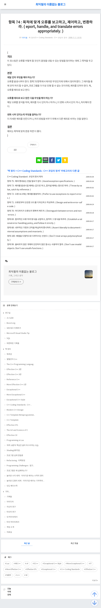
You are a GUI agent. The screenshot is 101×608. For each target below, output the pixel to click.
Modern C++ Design (15, 410)
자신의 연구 (11, 507)
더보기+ (95, 581)
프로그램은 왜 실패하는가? (17, 471)
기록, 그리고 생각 (16, 276)
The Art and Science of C (17, 430)
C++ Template (13, 420)
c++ (18, 575)
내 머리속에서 (12, 517)
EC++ (36, 564)
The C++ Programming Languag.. (20, 364)
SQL (8, 338)
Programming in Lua (15, 440)
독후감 (9, 354)
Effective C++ (90, 569)
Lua (7, 564)
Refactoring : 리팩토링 (16, 461)
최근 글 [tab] (27, 543)
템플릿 (8, 575)
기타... (7, 492)
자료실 (9, 532)
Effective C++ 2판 (14, 369)
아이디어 (10, 502)
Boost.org (11, 323)
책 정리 (11, 171)
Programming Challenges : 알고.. (20, 466)
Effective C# (12, 435)
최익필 (24, 38)
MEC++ (18, 564)
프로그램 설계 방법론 (15, 455)
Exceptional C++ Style (16, 400)
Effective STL (12, 425)
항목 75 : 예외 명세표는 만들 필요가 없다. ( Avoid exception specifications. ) (41, 181)
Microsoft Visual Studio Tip (18, 333)
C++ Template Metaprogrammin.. (21, 415)
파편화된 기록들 (13, 343)
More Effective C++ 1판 (16, 385)
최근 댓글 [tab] (74, 543)
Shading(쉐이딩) (13, 450)
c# (27, 564)
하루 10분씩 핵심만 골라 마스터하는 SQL (23, 445)
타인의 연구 (11, 512)
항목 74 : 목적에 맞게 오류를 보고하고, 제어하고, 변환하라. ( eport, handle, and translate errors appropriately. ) (50, 26)
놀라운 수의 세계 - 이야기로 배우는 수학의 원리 (25, 476)
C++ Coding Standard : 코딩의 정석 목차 (25, 177)
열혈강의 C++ (12, 359)
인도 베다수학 (12, 486)
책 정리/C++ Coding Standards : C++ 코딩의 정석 (48, 38)
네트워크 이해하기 (14, 328)
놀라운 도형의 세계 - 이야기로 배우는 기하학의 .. (25, 481)
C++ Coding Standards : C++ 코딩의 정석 (38, 171)
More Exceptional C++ (16, 395)
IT (91, 564)
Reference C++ (13, 380)
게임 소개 (10, 527)
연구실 (7, 313)
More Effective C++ (13, 569)
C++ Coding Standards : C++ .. (19, 405)
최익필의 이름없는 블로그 (50, 4)
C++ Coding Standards (70, 569)
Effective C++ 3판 (14, 374)
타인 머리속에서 (13, 522)
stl (26, 575)
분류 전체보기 (12, 306)
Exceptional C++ (13, 390)
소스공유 (10, 318)
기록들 (9, 497)
